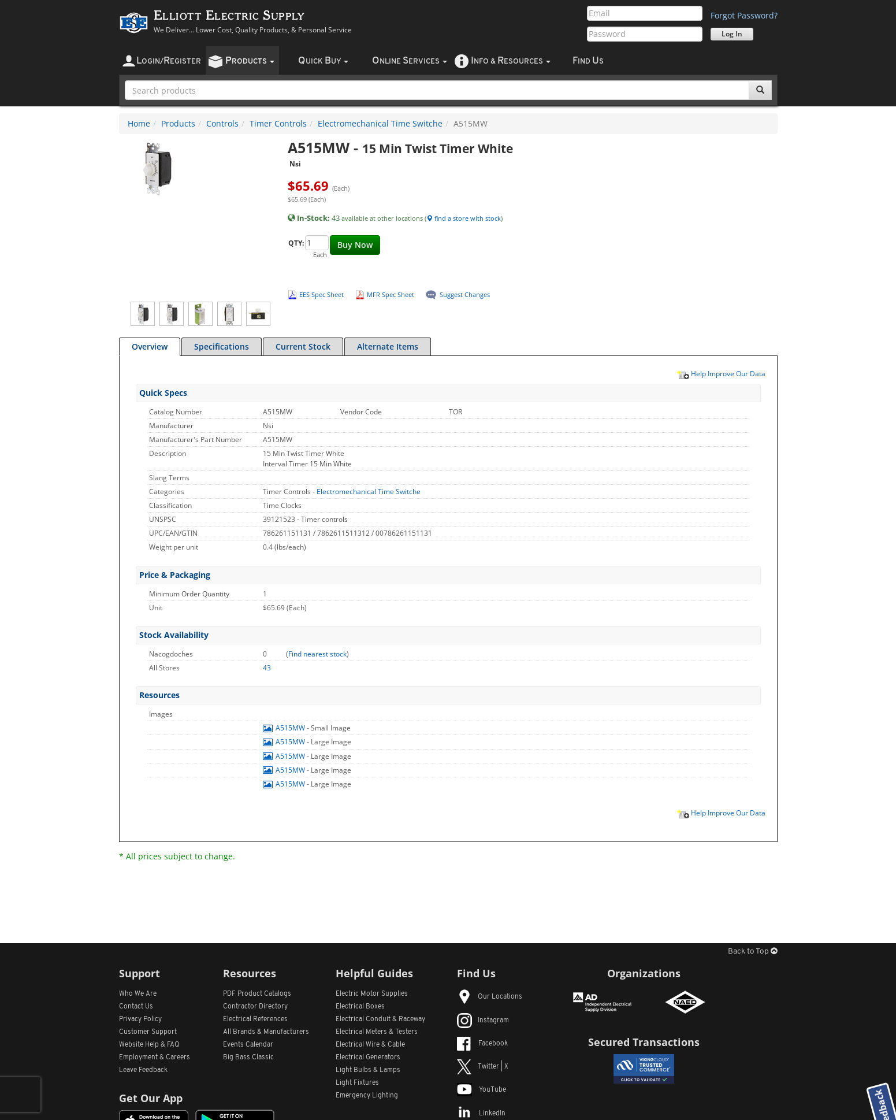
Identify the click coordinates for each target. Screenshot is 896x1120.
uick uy (323, 61)
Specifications (221, 346)
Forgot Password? (744, 15)
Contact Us (136, 1006)
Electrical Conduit (380, 1019)
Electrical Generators (368, 1057)
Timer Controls (278, 123)
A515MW (285, 728)
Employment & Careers (154, 1057)
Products (178, 123)
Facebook (482, 1043)
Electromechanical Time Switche (380, 123)
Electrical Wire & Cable (370, 1044)
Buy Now (355, 244)
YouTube (481, 1089)
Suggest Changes (465, 294)
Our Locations (489, 996)
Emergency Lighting (367, 1095)
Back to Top (753, 951)
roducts (249, 61)
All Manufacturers (266, 1032)
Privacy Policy (140, 1019)
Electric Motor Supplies (372, 994)
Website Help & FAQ (149, 1044)
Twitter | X (482, 1066)
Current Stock (303, 346)
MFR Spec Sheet (390, 294)
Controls (222, 123)
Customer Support (148, 1032)
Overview (150, 346)
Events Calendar (248, 1044)
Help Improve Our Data (720, 373)
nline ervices (409, 61)
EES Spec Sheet (321, 294)
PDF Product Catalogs (257, 994)
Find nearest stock (317, 654)
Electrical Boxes (360, 1006)
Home (139, 123)
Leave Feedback (143, 1070)
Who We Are (138, 994)
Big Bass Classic (248, 1057)
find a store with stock (463, 218)
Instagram (483, 1020)
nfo (511, 61)
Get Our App (151, 1098)
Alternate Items (387, 346)
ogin (168, 61)
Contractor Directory (255, 1006)
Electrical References (255, 1019)
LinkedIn (481, 1113)
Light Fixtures (357, 1083)
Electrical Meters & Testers (377, 1032)
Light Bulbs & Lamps (368, 1070)
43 (267, 668)
